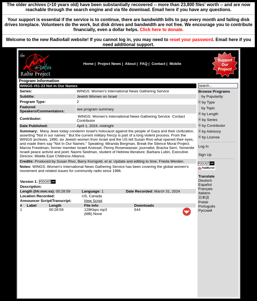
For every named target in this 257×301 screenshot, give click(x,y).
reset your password (191, 39)
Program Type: (33, 102)
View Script (93, 201)
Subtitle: (27, 96)
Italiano (204, 193)
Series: (26, 91)
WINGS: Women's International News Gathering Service (123, 91)
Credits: (27, 161)
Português (206, 206)
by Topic (208, 108)
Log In (203, 146)
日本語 (203, 197)
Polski (203, 202)
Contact (158, 64)
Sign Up (204, 155)
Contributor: (30, 119)
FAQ (143, 64)
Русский (205, 210)
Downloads (144, 205)
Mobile (175, 64)
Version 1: (29, 181)
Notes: (26, 167)
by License (211, 137)
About (130, 64)
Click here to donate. (162, 29)
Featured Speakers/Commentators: (42, 109)
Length (55, 205)
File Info (91, 205)
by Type (208, 102)
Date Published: (34, 126)
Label (31, 205)
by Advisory (211, 131)
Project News (109, 64)
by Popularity (212, 96)
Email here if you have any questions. (191, 9)
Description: (31, 186)
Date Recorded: (140, 191)
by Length (210, 114)
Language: (92, 191)
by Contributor (213, 125)
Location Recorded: (37, 196)
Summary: (29, 131)
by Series (210, 120)
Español (205, 185)
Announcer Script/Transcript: (45, 201)
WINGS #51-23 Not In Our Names (49, 86)
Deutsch (205, 180)
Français (205, 189)
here (233, 39)
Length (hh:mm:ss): (38, 191)
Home (88, 64)
